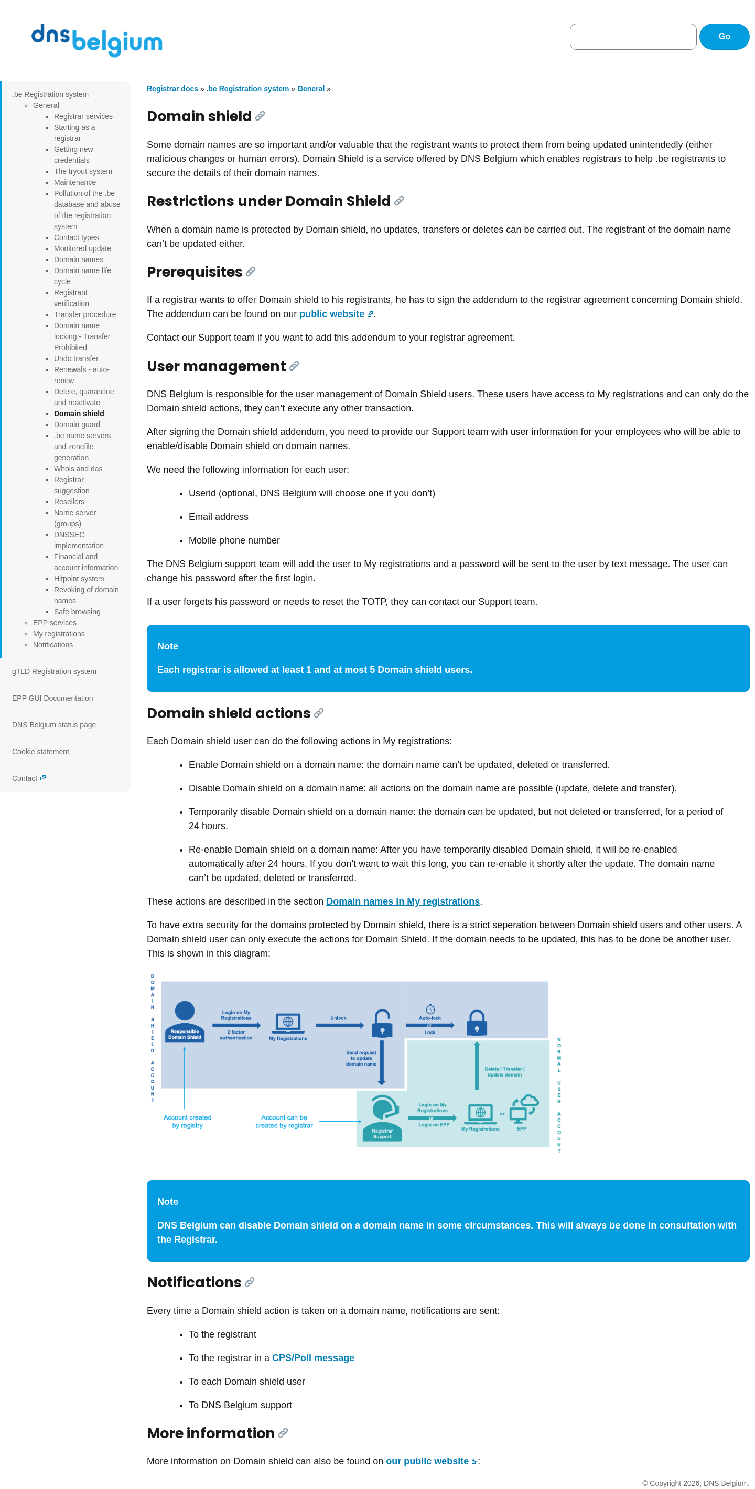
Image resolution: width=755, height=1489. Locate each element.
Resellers (69, 501)
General (46, 105)
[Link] (260, 116)
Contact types (76, 237)
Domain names (78, 259)
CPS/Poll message (313, 1358)
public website (331, 314)
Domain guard (77, 424)
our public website (427, 1461)
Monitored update (82, 248)
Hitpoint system (79, 578)
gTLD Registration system (54, 671)
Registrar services (83, 116)
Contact (24, 778)
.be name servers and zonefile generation (82, 446)
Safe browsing (77, 611)
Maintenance (75, 182)
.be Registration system (50, 94)
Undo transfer (76, 358)
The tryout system (83, 171)
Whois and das (78, 468)
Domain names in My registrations (403, 901)
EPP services (55, 622)
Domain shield (79, 413)
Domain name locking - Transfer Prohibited (82, 336)
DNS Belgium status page (54, 725)
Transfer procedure (85, 314)
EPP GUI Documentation (52, 698)
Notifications (53, 644)
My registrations (59, 633)
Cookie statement (40, 751)
